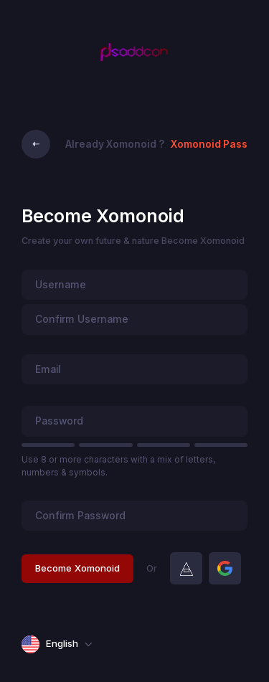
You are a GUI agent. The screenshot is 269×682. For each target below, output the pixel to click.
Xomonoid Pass (209, 144)
